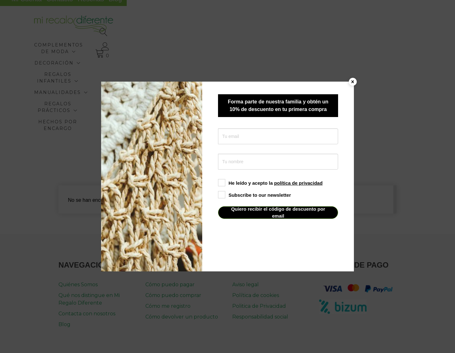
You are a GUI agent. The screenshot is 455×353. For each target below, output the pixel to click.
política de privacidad (298, 183)
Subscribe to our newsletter (254, 195)
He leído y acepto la (270, 183)
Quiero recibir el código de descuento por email (278, 212)
